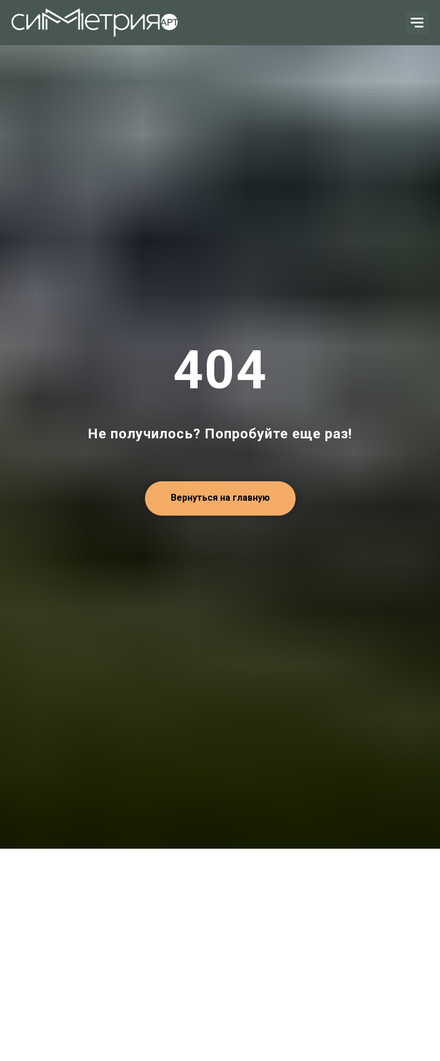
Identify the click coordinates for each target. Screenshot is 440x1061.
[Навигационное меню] (417, 22)
